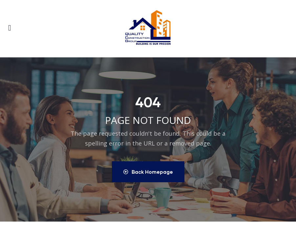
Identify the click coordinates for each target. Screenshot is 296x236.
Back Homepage (148, 172)
